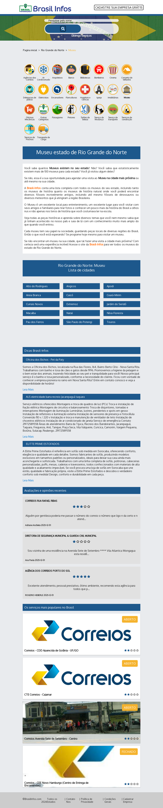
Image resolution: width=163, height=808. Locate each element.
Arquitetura (57, 71)
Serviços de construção (127, 111)
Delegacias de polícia (29, 92)
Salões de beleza (85, 111)
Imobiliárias (113, 91)
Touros (110, 321)
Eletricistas (43, 91)
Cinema (113, 71)
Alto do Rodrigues (36, 285)
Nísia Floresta (114, 312)
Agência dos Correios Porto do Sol (47, 570)
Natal (69, 312)
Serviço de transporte (113, 111)
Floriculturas (71, 91)
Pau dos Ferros (34, 321)
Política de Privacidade (87, 800)
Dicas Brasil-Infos (36, 350)
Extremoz (72, 303)
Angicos (71, 285)
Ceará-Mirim (113, 294)
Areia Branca (33, 294)
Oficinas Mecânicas (29, 111)
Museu (127, 91)
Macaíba (30, 312)
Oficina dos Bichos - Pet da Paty (45, 359)
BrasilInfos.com (33, 798)
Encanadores (57, 91)
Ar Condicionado (43, 72)
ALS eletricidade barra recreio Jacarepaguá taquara (55, 396)
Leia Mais (28, 389)
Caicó (69, 294)
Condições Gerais (110, 800)
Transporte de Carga (43, 131)
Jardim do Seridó (116, 303)
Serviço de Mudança (99, 111)
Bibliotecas (85, 71)
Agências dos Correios (29, 72)
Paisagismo (57, 110)
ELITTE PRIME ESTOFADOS (42, 443)
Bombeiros (99, 71)
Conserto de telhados (126, 72)
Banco (71, 71)
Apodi (110, 285)
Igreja (99, 91)
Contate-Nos (71, 800)
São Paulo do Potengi (79, 321)
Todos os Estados (52, 800)
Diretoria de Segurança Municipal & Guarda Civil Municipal (61, 535)
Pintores (71, 110)
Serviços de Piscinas (29, 131)
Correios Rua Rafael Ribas (41, 500)
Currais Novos (34, 303)
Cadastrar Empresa (128, 800)
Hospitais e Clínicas (85, 92)
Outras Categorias (43, 111)
